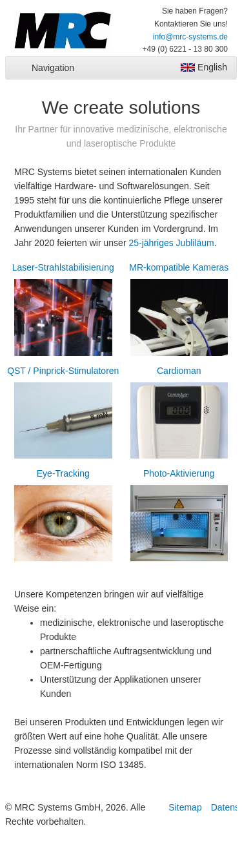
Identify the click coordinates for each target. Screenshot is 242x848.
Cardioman (179, 414)
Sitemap (184, 807)
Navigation (53, 68)
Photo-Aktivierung (179, 517)
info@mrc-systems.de (190, 36)
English (204, 67)
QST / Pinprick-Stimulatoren (63, 414)
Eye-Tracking (63, 517)
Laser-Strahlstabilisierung (63, 311)
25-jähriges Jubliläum (171, 243)
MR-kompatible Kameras (179, 311)
